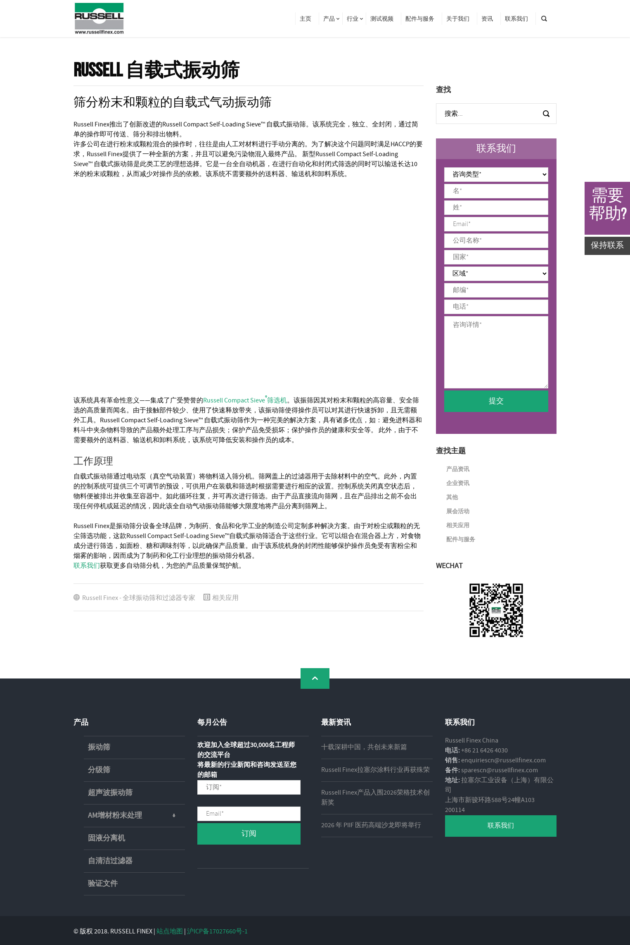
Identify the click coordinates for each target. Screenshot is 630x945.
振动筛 (99, 747)
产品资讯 (457, 469)
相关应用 (225, 598)
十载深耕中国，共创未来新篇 (364, 747)
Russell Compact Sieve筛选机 (245, 400)
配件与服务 (460, 539)
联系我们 (86, 566)
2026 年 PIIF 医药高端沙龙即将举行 (371, 825)
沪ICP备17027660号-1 (217, 931)
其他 (452, 497)
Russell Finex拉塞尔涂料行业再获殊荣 (375, 770)
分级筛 (99, 770)
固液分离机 (106, 838)
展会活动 (457, 511)
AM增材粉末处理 (136, 815)
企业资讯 (457, 483)
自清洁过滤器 (110, 861)
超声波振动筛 (110, 793)
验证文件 (103, 884)
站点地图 (169, 931)
